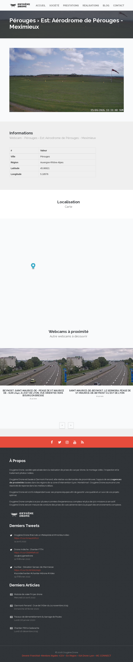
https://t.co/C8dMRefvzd (26, 552)
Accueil (41, 5)
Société (54, 5)
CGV (61, 655)
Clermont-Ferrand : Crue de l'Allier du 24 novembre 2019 (41, 605)
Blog (106, 5)
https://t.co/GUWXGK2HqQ (27, 570)
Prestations (71, 5)
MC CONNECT (103, 655)
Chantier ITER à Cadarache (26, 628)
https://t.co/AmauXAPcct (26, 538)
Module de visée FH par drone (28, 594)
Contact (118, 5)
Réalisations (91, 5)
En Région (71, 655)
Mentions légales (49, 655)
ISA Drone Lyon (86, 655)
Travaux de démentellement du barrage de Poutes (38, 617)
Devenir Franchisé (31, 655)
